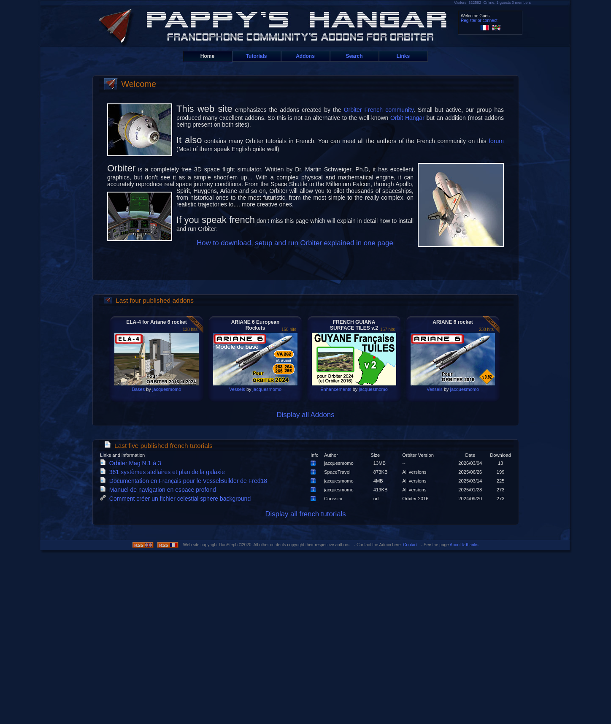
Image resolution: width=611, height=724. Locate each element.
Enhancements (335, 389)
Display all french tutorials (305, 514)
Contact (410, 544)
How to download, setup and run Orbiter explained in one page (295, 243)
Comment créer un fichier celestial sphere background (177, 498)
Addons (305, 56)
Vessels (237, 389)
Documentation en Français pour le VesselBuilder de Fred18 (185, 480)
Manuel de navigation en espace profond (159, 489)
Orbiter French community (379, 109)
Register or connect (479, 20)
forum (496, 141)
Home (207, 56)
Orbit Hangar (407, 117)
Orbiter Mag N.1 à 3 (132, 463)
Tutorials (256, 56)
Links (403, 56)
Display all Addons (305, 415)
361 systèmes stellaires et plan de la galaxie (164, 472)
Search (354, 56)
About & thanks (464, 544)
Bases (138, 389)
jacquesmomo (166, 389)
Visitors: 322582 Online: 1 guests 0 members (492, 2)
